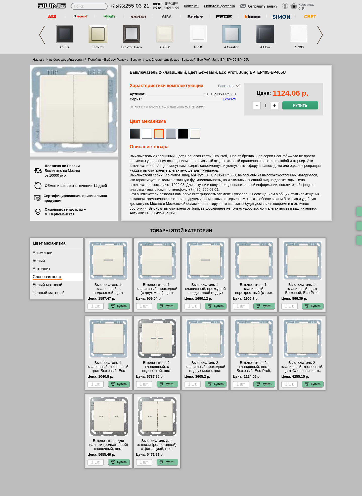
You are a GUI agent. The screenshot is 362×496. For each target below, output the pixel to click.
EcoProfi (98, 47)
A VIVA (64, 47)
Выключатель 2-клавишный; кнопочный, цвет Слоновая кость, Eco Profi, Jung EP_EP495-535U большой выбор (302, 373)
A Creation (231, 47)
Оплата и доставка (219, 6)
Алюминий (42, 252)
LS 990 (298, 47)
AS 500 (164, 47)
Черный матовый (49, 293)
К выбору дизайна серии (65, 59)
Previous (42, 35)
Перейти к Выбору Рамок (107, 59)
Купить (300, 105)
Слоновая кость (47, 277)
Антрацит (41, 268)
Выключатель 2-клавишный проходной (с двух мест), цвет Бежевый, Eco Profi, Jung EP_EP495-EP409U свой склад (205, 373)
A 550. (198, 47)
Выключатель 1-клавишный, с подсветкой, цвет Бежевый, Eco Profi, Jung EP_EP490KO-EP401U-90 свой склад (108, 295)
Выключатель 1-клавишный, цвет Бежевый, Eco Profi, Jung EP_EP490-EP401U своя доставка (302, 293)
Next (320, 35)
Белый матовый (47, 285)
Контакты (191, 6)
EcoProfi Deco (131, 47)
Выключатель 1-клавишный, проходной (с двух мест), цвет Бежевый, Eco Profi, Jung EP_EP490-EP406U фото (157, 295)
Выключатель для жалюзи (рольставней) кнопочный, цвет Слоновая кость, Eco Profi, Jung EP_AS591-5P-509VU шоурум (108, 451)
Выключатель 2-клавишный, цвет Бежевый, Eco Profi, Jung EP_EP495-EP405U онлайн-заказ (254, 371)
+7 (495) (129, 6)
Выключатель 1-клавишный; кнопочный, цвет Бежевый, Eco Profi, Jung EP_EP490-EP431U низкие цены (108, 371)
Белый (39, 260)
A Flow (265, 47)
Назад (37, 59)
